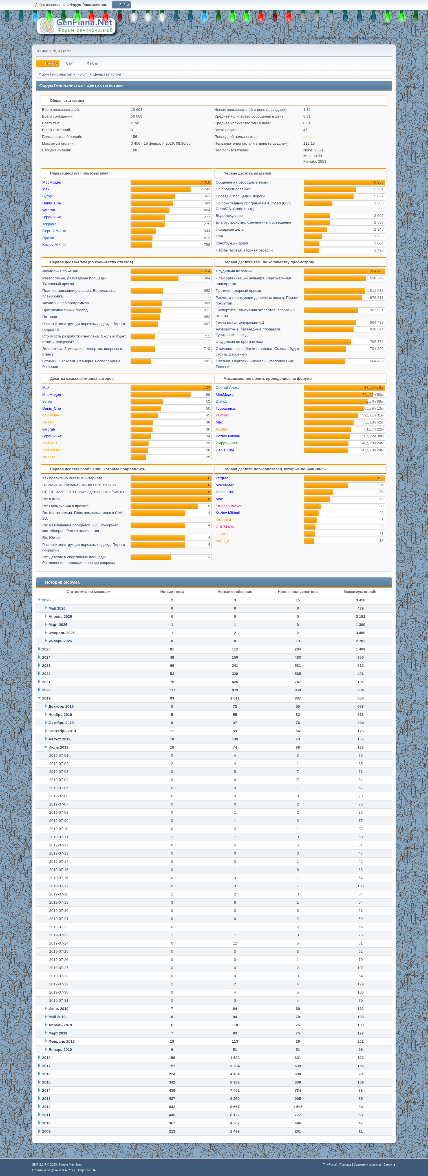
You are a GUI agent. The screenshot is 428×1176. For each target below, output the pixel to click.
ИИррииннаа (227, 443)
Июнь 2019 (58, 1009)
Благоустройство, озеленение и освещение (253, 222)
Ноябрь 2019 (60, 714)
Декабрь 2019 (61, 706)
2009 (46, 1131)
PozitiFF (223, 429)
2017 (46, 1066)
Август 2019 (59, 739)
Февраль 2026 (61, 633)
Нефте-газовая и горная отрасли (244, 250)
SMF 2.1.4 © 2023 (44, 1164)
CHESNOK (225, 527)
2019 (46, 698)
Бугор (47, 196)
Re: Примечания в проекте (65, 506)
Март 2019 (57, 1033)
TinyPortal (330, 1164)
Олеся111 (51, 450)
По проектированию (233, 189)
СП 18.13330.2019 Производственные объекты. (83, 492)
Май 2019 (56, 1017)
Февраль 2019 (61, 1041)
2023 (46, 665)
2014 (46, 1090)
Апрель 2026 (60, 616)
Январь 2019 (60, 1049)
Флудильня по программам (65, 303)
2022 (46, 674)
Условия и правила (367, 1164)
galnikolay (50, 415)
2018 (46, 1058)
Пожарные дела (230, 229)
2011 (46, 1115)
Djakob (48, 238)
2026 (46, 600)
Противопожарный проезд (65, 310)
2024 (46, 657)
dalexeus (49, 443)
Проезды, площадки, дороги (240, 196)
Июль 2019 (58, 747)
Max (45, 189)
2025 (46, 649)
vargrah (48, 210)
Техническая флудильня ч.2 (240, 322)
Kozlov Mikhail (54, 244)
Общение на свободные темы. (242, 182)
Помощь (345, 1164)
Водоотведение (229, 215)
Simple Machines (70, 1164)
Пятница (49, 317)
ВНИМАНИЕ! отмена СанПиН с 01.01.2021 (79, 485)
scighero (49, 224)
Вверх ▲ (389, 1164)
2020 (46, 690)
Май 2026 (56, 608)
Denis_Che (51, 203)
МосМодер (51, 182)
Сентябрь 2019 (62, 731)
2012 (46, 1107)
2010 (46, 1123)
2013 (46, 1098)
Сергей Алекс (54, 231)
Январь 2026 (60, 641)
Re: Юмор (51, 499)
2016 (46, 1074)
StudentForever (229, 506)
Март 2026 (57, 625)
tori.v (307, 136)
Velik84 (48, 422)
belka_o (222, 541)
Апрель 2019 (60, 1025)
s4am (220, 533)
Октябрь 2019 (61, 723)
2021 (46, 682)
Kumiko (222, 415)
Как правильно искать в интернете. (72, 478)
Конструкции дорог (232, 243)
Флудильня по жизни (60, 271)
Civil (219, 236)
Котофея (223, 520)
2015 (46, 1082)
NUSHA (49, 457)
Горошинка (51, 217)
